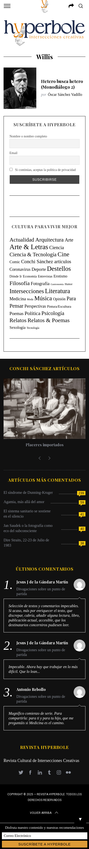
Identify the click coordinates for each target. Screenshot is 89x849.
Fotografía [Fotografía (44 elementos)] (40, 283)
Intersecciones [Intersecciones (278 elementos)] (26, 291)
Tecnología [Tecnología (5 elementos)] (33, 328)
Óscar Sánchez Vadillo (65, 94)
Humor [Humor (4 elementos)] (68, 284)
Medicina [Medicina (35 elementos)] (17, 298)
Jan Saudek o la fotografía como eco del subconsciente (28, 528)
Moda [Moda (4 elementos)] (30, 299)
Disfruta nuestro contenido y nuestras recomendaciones (44, 828)
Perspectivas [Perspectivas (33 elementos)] (35, 306)
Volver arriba (44, 812)
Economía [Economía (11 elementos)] (30, 276)
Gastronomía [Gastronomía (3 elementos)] (57, 284)
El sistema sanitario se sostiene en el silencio (27, 513)
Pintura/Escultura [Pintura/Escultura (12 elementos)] (59, 306)
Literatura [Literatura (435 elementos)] (57, 291)
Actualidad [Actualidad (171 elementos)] (21, 240)
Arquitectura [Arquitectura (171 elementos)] (49, 240)
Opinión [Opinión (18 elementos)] (59, 299)
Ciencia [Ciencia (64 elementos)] (56, 247)
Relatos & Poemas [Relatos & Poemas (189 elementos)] (49, 320)
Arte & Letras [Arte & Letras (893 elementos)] (28, 247)
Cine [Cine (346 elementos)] (63, 254)
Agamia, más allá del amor (24, 502)
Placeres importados (45, 444)
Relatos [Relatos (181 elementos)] (18, 320)
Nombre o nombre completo (28, 136)
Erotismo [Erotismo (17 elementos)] (60, 276)
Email (13, 153)
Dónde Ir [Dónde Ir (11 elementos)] (15, 276)
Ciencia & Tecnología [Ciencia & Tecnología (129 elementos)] (32, 254)
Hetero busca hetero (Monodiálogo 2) (62, 84)
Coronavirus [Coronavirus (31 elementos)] (19, 269)
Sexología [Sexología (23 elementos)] (17, 327)
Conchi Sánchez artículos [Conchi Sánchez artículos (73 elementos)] (46, 261)
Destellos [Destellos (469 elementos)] (59, 268)
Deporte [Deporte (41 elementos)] (39, 269)
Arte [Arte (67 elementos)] (69, 240)
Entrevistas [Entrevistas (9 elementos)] (45, 276)
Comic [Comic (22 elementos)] (14, 262)
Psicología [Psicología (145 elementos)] (53, 313)
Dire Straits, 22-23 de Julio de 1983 (26, 542)
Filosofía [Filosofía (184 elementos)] (19, 283)
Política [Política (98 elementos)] (33, 313)
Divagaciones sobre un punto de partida (40, 591)
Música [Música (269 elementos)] (43, 298)
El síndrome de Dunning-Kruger (28, 492)
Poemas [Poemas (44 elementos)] (16, 313)
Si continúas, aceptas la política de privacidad (42, 170)
